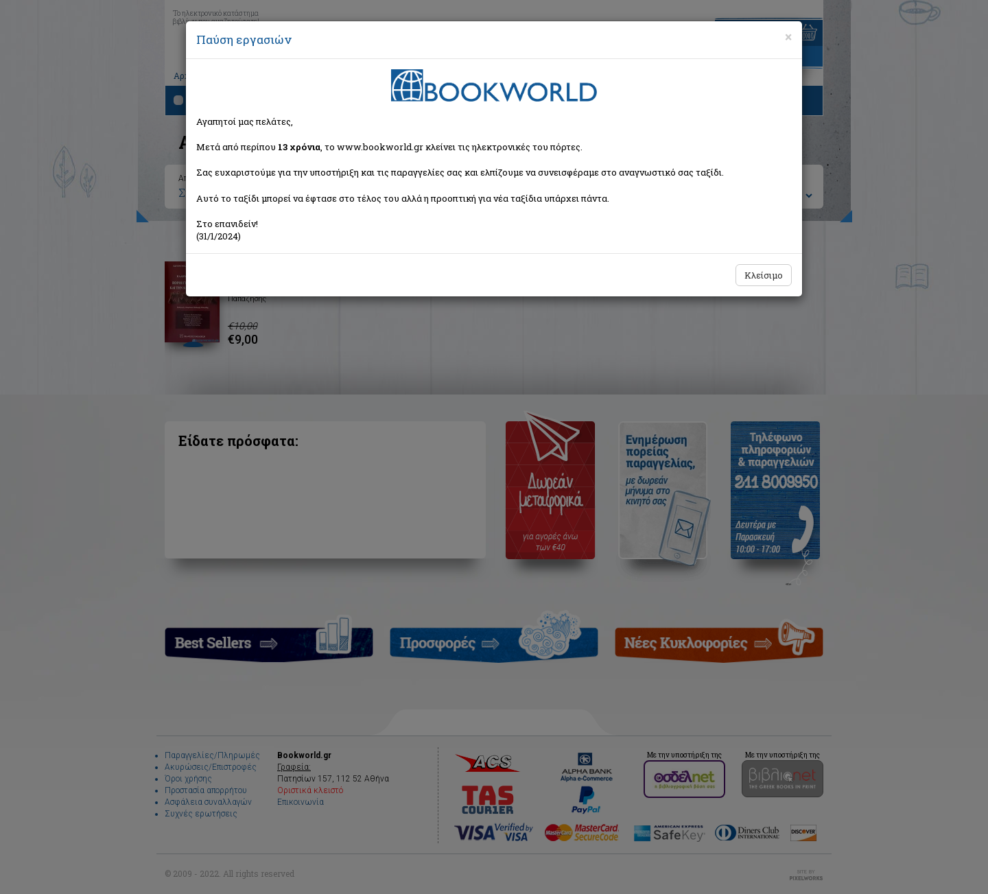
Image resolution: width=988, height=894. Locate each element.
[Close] (788, 37)
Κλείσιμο (763, 275)
